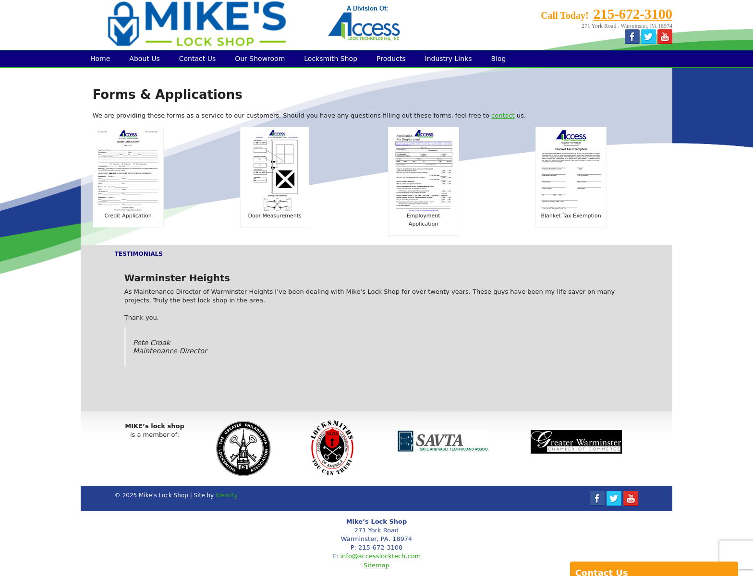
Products (390, 58)
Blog (498, 58)
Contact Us (197, 58)
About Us (144, 58)
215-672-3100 (633, 14)
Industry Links (448, 58)
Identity (227, 495)
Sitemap (376, 565)
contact (503, 115)
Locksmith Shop (330, 58)
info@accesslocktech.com (380, 556)
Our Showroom (260, 58)
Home (100, 58)
